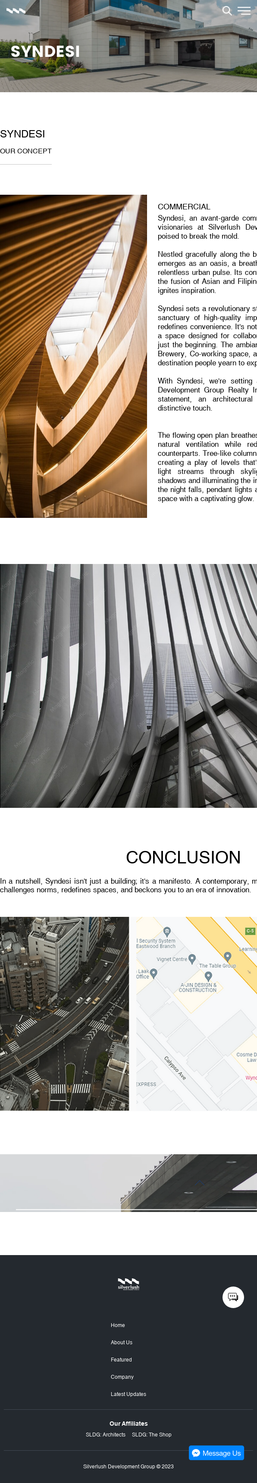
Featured (121, 1360)
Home (118, 1325)
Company (122, 1377)
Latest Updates (128, 1394)
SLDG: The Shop (152, 1435)
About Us (121, 1343)
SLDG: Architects (105, 1435)
